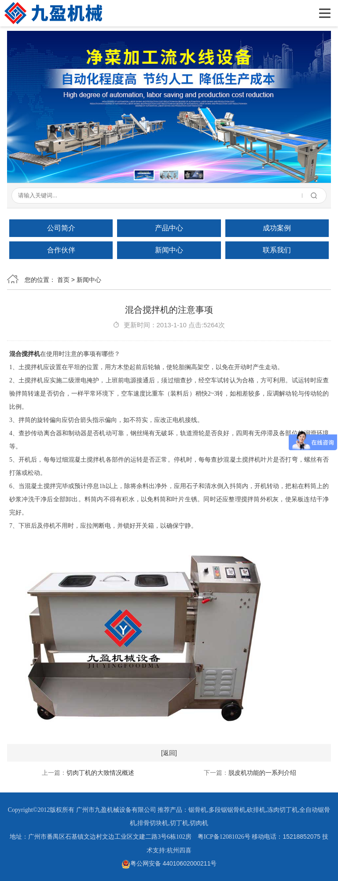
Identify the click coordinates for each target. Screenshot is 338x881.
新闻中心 (169, 250)
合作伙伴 (61, 250)
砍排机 (256, 810)
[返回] (169, 752)
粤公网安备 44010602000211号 (169, 863)
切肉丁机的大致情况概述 (100, 772)
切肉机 (199, 823)
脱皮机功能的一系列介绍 (262, 772)
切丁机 (179, 823)
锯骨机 (197, 810)
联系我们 (277, 250)
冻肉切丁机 (282, 810)
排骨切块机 (152, 823)
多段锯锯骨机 (227, 810)
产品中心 (169, 228)
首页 (63, 279)
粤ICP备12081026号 (224, 836)
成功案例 (277, 228)
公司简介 (61, 228)
